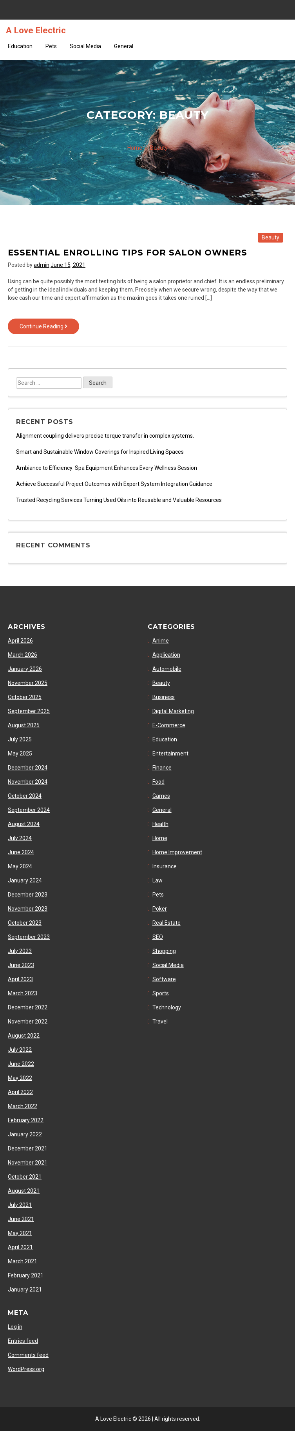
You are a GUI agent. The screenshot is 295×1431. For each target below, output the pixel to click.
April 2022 (20, 1092)
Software (164, 979)
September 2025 (29, 711)
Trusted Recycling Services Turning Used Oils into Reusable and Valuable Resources (119, 500)
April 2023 (20, 979)
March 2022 (22, 1106)
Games (161, 796)
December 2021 (27, 1148)
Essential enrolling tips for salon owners (127, 252)
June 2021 (21, 1219)
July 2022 (20, 1050)
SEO (157, 937)
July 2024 (20, 838)
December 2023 (27, 894)
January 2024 (25, 880)
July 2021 (20, 1205)
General (123, 46)
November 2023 (27, 909)
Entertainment (170, 753)
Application (166, 655)
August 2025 (24, 725)
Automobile (166, 669)
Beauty (270, 237)
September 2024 (29, 810)
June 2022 (21, 1064)
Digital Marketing (173, 711)
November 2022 (27, 1021)
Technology (166, 1007)
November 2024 (27, 782)
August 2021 (24, 1191)
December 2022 (27, 1007)
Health (160, 824)
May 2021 (20, 1233)
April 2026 (20, 641)
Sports (160, 993)
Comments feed (28, 1355)
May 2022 (20, 1078)
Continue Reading (49, 328)
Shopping (164, 951)
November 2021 (27, 1162)
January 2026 (25, 669)
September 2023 (29, 937)
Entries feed (23, 1341)
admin (41, 265)
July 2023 (20, 951)
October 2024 (25, 796)
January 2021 (25, 1289)
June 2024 (21, 852)
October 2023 (25, 923)
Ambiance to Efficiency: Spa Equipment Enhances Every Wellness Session (106, 468)
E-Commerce (168, 725)
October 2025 (25, 697)
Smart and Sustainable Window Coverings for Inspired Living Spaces (100, 452)
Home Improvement (177, 852)
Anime (160, 641)
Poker (159, 909)
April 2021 (20, 1247)
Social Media (85, 46)
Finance (162, 767)
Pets (51, 46)
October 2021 (25, 1177)
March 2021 (22, 1261)
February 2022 (25, 1120)
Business (163, 697)
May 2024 (20, 866)
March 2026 (22, 655)
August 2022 (24, 1035)
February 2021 (25, 1275)
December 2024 (27, 767)
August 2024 (24, 824)
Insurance (164, 866)
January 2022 (25, 1134)
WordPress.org (26, 1369)
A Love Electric (36, 30)
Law (157, 880)
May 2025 (20, 753)
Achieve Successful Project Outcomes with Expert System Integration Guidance (114, 484)
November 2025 (27, 683)
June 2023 (21, 965)
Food (158, 782)
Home (159, 838)
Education (20, 46)
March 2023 (22, 993)
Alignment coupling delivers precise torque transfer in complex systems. (105, 436)
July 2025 (20, 739)
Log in (15, 1327)
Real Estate (166, 923)
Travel (160, 1021)
